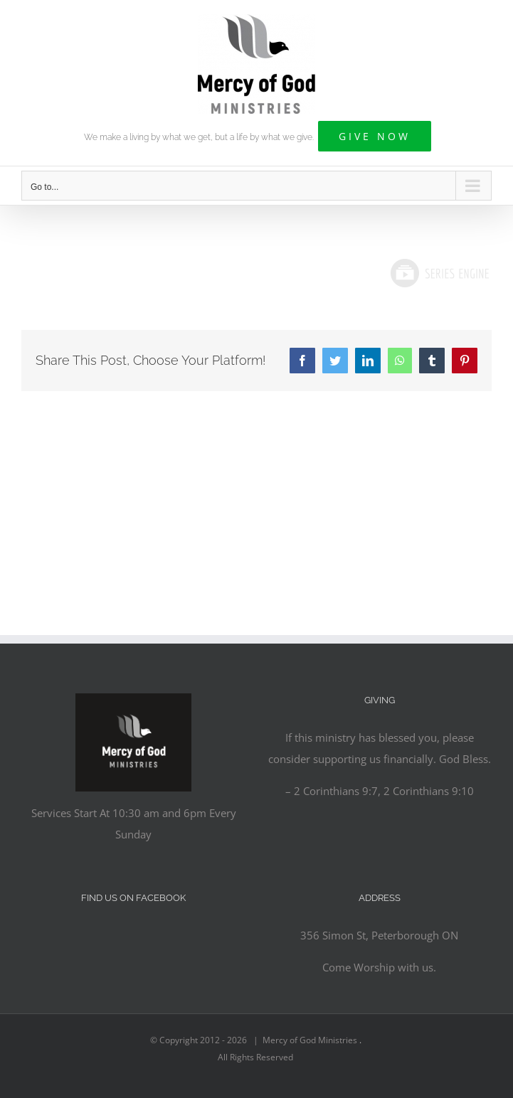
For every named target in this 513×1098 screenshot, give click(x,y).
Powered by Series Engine (439, 273)
